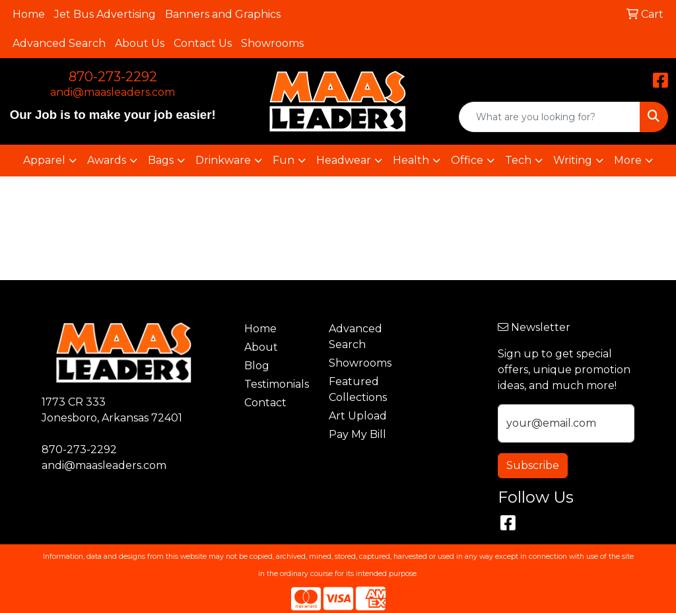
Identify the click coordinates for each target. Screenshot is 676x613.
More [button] (628, 160)
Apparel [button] (44, 160)
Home (29, 14)
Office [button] (467, 160)
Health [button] (411, 160)
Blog (256, 365)
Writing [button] (572, 160)
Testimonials (276, 384)
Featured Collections (358, 389)
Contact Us (203, 43)
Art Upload (358, 416)
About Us (139, 43)
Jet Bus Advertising (105, 14)
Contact (265, 402)
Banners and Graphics (223, 14)
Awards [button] (106, 160)
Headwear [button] (343, 160)
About (261, 347)
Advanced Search (59, 43)
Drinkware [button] (223, 160)
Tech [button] (518, 160)
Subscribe (532, 465)
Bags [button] (161, 160)
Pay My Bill (357, 434)
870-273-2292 (113, 77)
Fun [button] (283, 160)
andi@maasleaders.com (112, 92)
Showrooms (272, 43)
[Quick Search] (549, 117)
